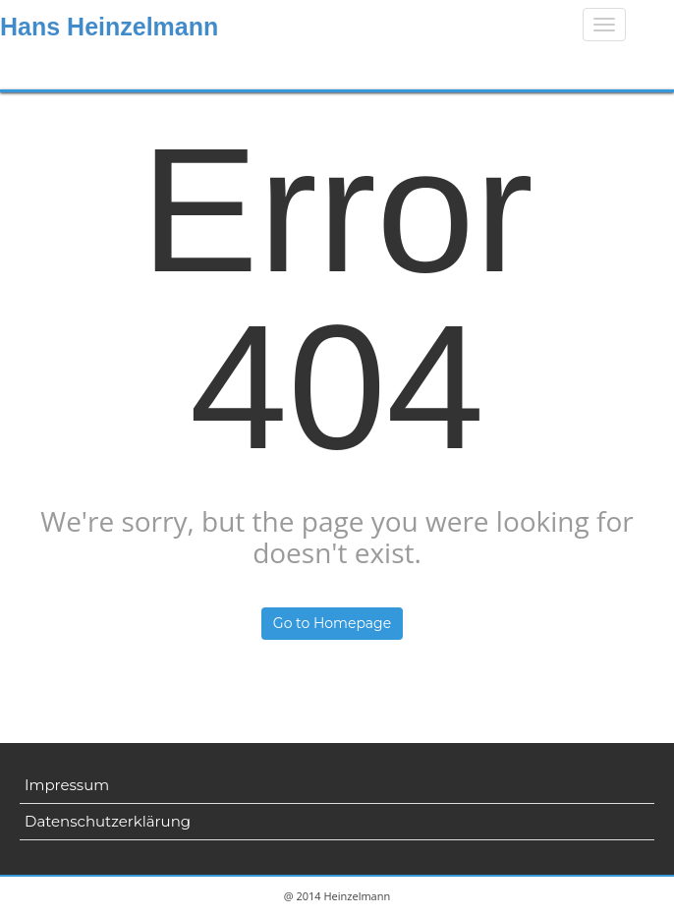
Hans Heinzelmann (109, 26)
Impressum (67, 784)
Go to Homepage (332, 623)
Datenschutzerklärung (108, 821)
